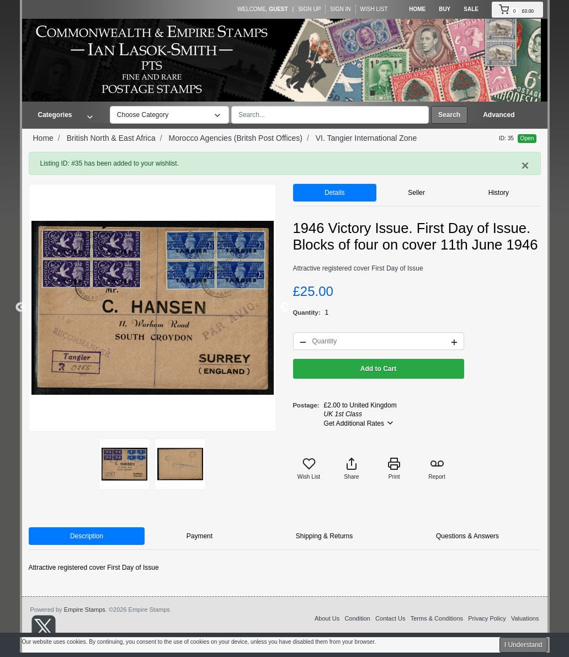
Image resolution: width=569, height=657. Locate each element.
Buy (444, 9)
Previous (20, 307)
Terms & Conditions (437, 618)
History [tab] (498, 193)
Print (394, 468)
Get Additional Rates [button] (359, 422)
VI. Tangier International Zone (366, 138)
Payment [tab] (199, 536)
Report (436, 468)
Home (417, 9)
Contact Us (390, 618)
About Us (327, 618)
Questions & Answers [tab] (467, 536)
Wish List (374, 9)
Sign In (340, 9)
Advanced (498, 115)
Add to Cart (378, 369)
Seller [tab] (416, 193)
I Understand (523, 645)
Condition (357, 618)
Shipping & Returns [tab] (324, 536)
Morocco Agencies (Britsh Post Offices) (235, 138)
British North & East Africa (111, 138)
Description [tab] (86, 536)
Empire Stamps (84, 609)
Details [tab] (335, 193)
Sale (471, 9)
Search (449, 115)
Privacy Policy (487, 618)
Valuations (525, 618)
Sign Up (309, 9)
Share (351, 468)
